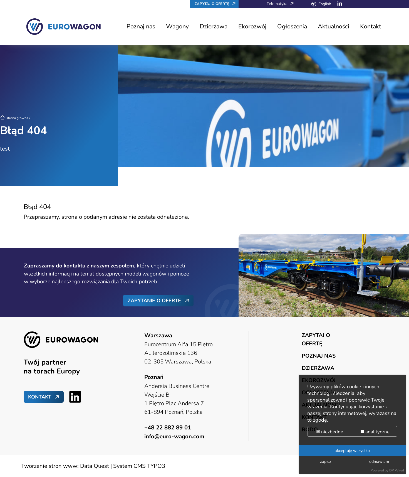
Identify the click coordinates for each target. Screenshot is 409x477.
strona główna (14, 118)
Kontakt (370, 26)
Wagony (177, 26)
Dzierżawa (213, 26)
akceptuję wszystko (352, 450)
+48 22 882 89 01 (167, 427)
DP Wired (396, 470)
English (324, 4)
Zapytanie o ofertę (154, 300)
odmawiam (379, 461)
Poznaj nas (141, 26)
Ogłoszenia (292, 26)
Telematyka (282, 4)
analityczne (375, 432)
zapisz (325, 461)
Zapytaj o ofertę (217, 4)
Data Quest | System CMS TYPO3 (122, 466)
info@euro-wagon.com (174, 436)
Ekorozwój (252, 26)
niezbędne (329, 432)
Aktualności (333, 26)
